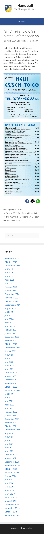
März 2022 (10, 408)
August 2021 (11, 433)
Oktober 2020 (11, 469)
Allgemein (11, 209)
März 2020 (10, 493)
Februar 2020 (11, 497)
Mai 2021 (9, 444)
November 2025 (12, 258)
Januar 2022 (10, 415)
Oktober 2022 (11, 386)
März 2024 (10, 326)
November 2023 (12, 340)
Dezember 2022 (12, 379)
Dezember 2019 (12, 504)
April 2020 (9, 490)
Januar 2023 (10, 376)
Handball (25, 5)
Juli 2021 (9, 436)
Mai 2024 (9, 319)
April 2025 (9, 279)
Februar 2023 (11, 372)
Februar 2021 (11, 454)
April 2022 (9, 404)
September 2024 (12, 304)
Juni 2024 (9, 315)
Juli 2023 (9, 354)
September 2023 (12, 347)
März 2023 (10, 369)
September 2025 (12, 265)
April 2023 (9, 365)
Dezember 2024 (12, 294)
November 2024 (12, 297)
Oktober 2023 (11, 344)
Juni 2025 (9, 272)
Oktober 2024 (11, 301)
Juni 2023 (9, 358)
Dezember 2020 (12, 461)
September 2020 (12, 472)
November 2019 (12, 508)
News (19, 209)
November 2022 (12, 383)
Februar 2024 (11, 329)
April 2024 (9, 322)
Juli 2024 (9, 312)
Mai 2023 (9, 362)
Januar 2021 (10, 458)
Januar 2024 (10, 333)
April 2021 (9, 447)
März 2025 (10, 283)
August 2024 (11, 308)
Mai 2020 (9, 486)
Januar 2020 (10, 501)
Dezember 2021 (12, 419)
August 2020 (11, 476)
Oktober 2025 (11, 262)
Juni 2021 (9, 440)
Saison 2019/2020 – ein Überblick (21, 213)
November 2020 (12, 465)
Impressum (16, 528)
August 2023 (11, 351)
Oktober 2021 (11, 426)
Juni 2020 (9, 483)
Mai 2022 (9, 401)
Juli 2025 (9, 269)
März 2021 (10, 451)
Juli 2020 (9, 479)
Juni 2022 (9, 397)
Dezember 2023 (12, 337)
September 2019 (12, 515)
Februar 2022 (11, 411)
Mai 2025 (9, 276)
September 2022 (12, 390)
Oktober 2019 (11, 511)
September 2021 (12, 429)
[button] (27, 201)
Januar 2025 (10, 290)
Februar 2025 (11, 287)
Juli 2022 (9, 394)
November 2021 (12, 422)
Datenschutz (28, 528)
